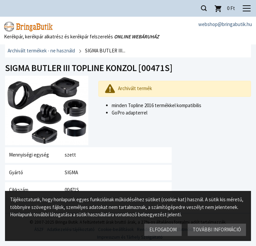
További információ (217, 229)
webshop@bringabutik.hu (225, 24)
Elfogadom (163, 229)
